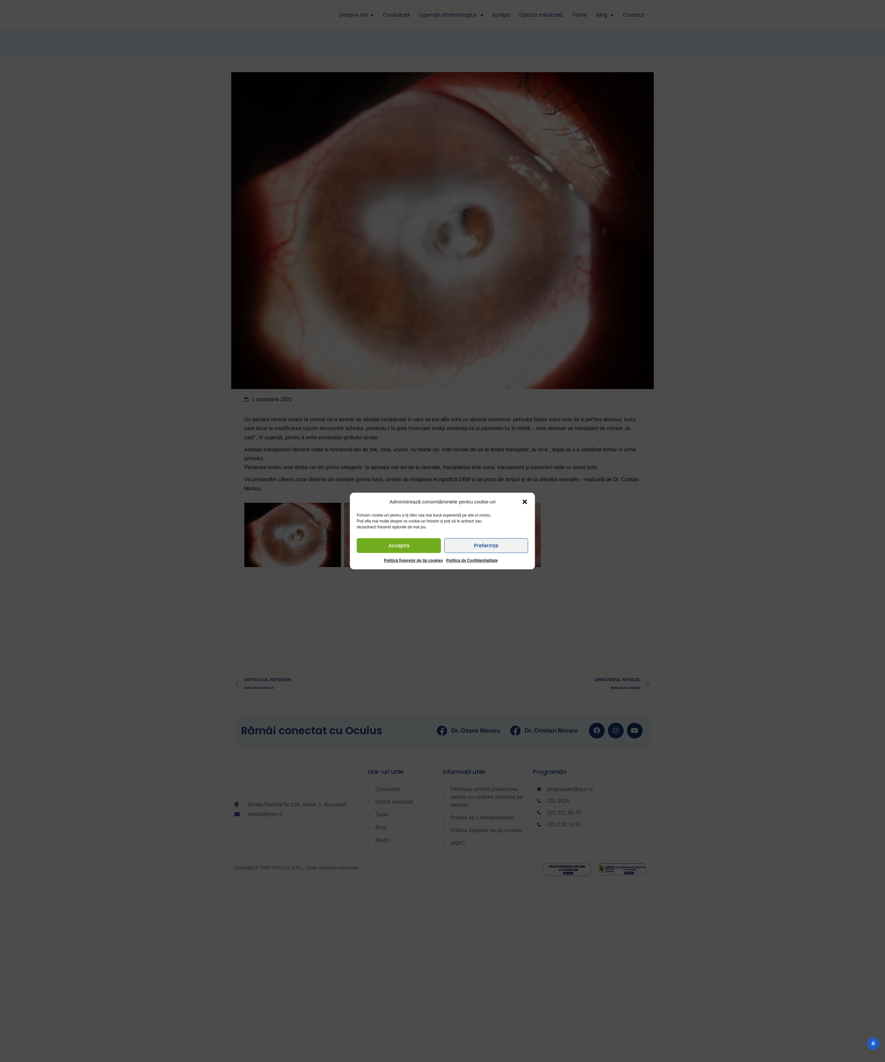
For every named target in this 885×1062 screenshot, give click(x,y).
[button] (525, 502)
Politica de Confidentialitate (472, 560)
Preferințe (486, 545)
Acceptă (398, 545)
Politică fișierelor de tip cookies (413, 560)
